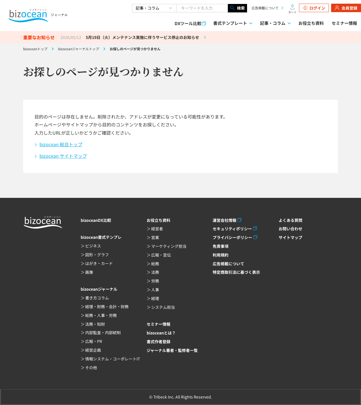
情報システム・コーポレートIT (112, 359)
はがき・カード (99, 263)
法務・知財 (95, 324)
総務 (155, 263)
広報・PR (93, 341)
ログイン (314, 8)
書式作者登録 (158, 341)
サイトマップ (290, 237)
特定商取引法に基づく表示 (236, 272)
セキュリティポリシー (232, 228)
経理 (155, 298)
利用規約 (220, 255)
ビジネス (93, 246)
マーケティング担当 (168, 246)
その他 (91, 367)
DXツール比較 (188, 23)
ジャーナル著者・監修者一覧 (172, 350)
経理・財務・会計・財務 (107, 306)
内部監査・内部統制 (103, 332)
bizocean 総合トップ (60, 144)
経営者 (157, 228)
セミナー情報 (344, 23)
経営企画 (93, 350)
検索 (237, 8)
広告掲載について (265, 7)
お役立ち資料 (311, 23)
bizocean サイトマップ (63, 155)
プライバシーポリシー (232, 237)
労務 (155, 281)
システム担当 (163, 307)
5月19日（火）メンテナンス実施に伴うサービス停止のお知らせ (142, 37)
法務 (155, 272)
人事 (155, 289)
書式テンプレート (230, 23)
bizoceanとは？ (161, 333)
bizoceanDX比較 (96, 220)
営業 (155, 237)
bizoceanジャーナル (99, 289)
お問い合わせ (290, 228)
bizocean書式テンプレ (101, 237)
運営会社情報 (224, 220)
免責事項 (220, 246)
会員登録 (346, 8)
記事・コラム (272, 23)
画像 (89, 272)
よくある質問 (290, 220)
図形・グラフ (97, 254)
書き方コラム (97, 298)
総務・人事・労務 (101, 315)
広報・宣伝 (161, 255)
